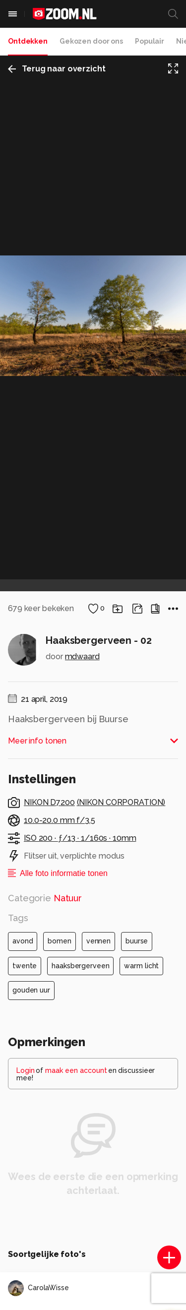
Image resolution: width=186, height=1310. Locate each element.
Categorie (45, 898)
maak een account (76, 1070)
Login (25, 1070)
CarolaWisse (38, 1288)
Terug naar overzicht (57, 68)
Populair (149, 41)
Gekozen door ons (91, 41)
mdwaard (82, 656)
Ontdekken (28, 41)
